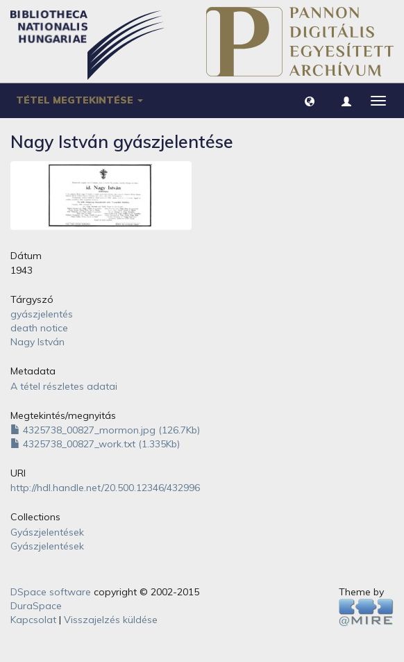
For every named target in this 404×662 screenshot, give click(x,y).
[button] (309, 101)
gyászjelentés (41, 314)
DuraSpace (36, 605)
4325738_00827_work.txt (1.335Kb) (95, 444)
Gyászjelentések (47, 532)
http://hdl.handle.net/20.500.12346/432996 (105, 487)
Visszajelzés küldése (111, 619)
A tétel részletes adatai (63, 386)
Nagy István (37, 342)
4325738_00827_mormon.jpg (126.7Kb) (105, 430)
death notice (39, 328)
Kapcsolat (33, 619)
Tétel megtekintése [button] (79, 100)
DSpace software (50, 592)
